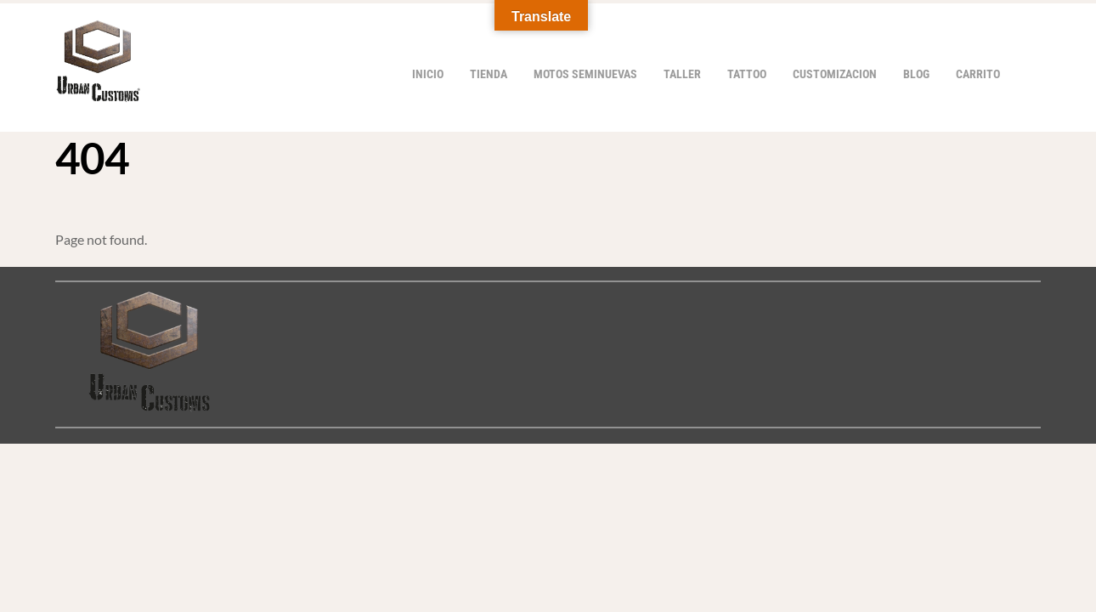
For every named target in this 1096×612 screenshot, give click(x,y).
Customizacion (835, 74)
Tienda (488, 74)
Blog (916, 74)
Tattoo (746, 74)
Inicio (427, 74)
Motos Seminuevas (585, 74)
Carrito (978, 74)
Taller (682, 74)
